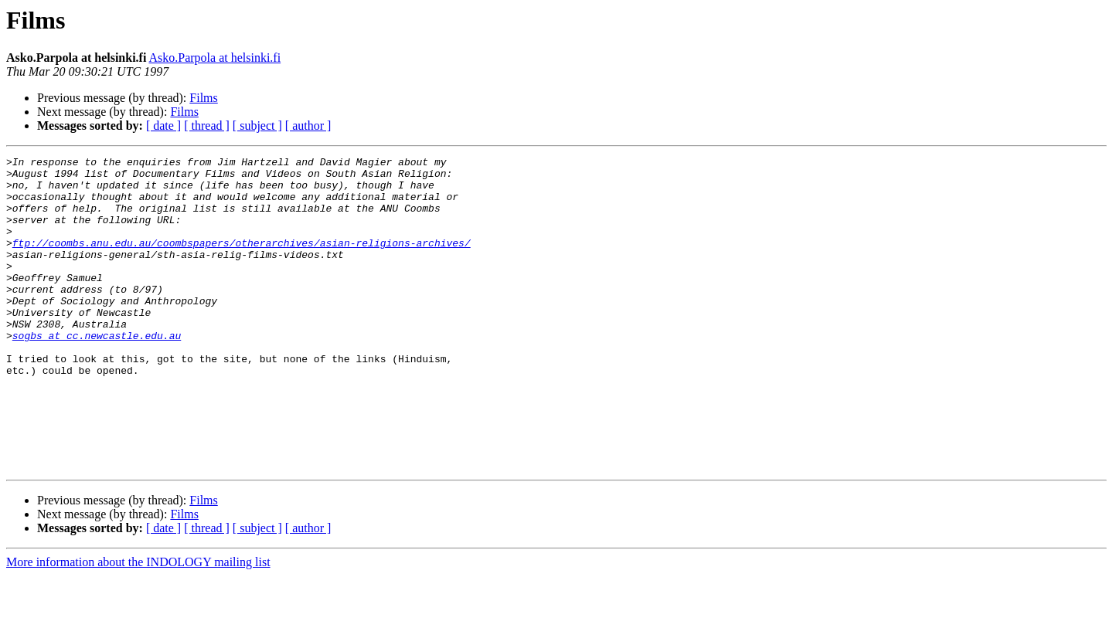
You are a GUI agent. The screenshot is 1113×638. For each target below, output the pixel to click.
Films (203, 97)
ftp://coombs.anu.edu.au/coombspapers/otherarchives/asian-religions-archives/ (241, 261)
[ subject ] (257, 125)
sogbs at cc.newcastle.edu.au (96, 372)
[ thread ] (207, 125)
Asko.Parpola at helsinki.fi (214, 57)
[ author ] (308, 125)
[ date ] (163, 125)
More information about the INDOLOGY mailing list (138, 624)
